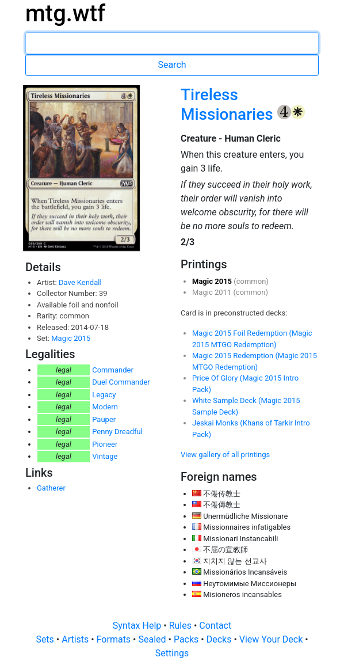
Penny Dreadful (117, 431)
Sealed (153, 639)
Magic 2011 (212, 292)
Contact (215, 625)
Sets (46, 639)
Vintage (104, 456)
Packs (187, 639)
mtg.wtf (65, 13)
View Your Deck (272, 639)
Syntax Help (138, 625)
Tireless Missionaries (229, 104)
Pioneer (104, 444)
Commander (112, 370)
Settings (172, 653)
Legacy (104, 394)
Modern (105, 406)
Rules (181, 625)
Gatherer (51, 488)
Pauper (104, 419)
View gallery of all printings (225, 454)
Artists (76, 639)
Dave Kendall (80, 282)
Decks (220, 639)
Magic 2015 (70, 338)
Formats (115, 639)
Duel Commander (121, 382)
